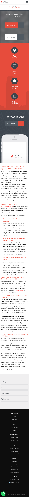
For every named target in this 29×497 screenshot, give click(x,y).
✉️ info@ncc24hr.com (14, 482)
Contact (14, 430)
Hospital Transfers (14, 445)
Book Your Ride (10, 25)
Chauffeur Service (14, 440)
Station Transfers (14, 448)
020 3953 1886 (15, 7)
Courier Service (14, 451)
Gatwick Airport (14, 464)
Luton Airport (14, 466)
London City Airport (14, 472)
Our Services (14, 422)
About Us (14, 419)
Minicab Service (14, 437)
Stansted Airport (14, 469)
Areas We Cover (15, 427)
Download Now (10, 123)
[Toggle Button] (27, 2)
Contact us (16, 360)
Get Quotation (10, 37)
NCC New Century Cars (7, 206)
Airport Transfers (14, 424)
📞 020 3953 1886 (14, 479)
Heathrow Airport (14, 461)
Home (14, 416)
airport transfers (20, 290)
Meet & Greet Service (14, 454)
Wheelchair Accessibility (14, 443)
